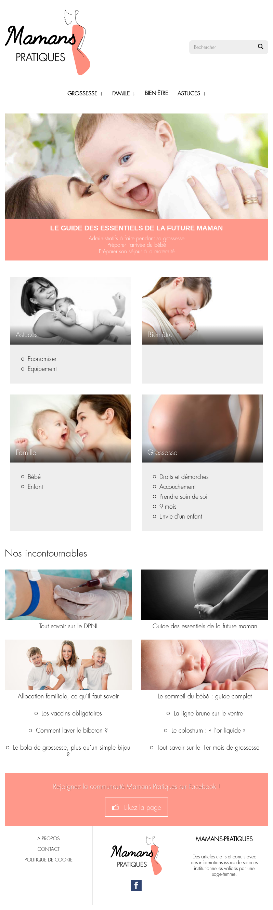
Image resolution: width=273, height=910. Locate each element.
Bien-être (156, 93)
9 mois (165, 507)
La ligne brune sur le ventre (205, 713)
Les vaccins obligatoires (68, 713)
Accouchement (174, 487)
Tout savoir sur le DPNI (68, 626)
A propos (48, 838)
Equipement (39, 369)
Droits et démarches (181, 477)
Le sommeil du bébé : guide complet (205, 696)
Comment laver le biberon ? (68, 730)
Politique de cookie (49, 859)
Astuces (189, 93)
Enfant (32, 487)
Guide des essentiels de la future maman (205, 626)
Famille (121, 93)
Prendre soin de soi (180, 497)
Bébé (31, 477)
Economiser (38, 359)
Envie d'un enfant (177, 517)
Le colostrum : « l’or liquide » (204, 730)
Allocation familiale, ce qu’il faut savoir (68, 696)
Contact (49, 849)
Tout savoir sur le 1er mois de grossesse (204, 748)
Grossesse (82, 93)
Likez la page (136, 807)
